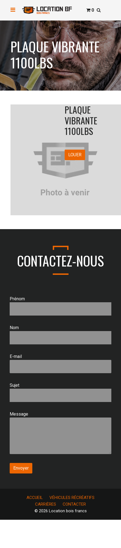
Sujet (60, 392)
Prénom (60, 306)
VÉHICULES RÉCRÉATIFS (71, 497)
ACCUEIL (35, 497)
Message (60, 432)
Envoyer (21, 468)
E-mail (60, 363)
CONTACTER (74, 504)
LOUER (74, 154)
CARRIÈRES (45, 504)
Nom (60, 334)
